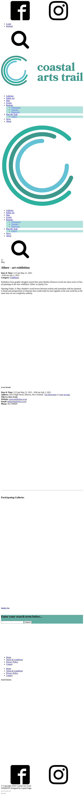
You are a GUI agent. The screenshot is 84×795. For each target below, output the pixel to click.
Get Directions (51, 395)
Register (9, 26)
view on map (64, 395)
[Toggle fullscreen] (5, 791)
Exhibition (14, 278)
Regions (9, 105)
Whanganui (16, 107)
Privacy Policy (12, 662)
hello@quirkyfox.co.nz (16, 401)
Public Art (10, 98)
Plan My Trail (11, 114)
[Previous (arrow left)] (2, 793)
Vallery (14, 117)
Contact (9, 664)
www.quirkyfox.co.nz (18, 399)
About (8, 121)
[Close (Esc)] (10, 791)
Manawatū (15, 112)
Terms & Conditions (14, 660)
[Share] (7, 791)
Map (8, 100)
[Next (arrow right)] (5, 793)
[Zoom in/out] (2, 791)
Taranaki (14, 110)
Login (8, 24)
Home (8, 657)
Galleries (10, 96)
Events (9, 103)
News (8, 119)
